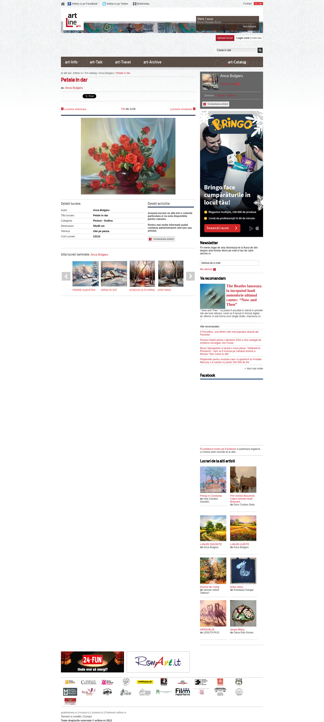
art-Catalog (237, 62)
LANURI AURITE (239, 544)
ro (256, 3)
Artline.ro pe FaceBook (84, 3)
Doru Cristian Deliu (244, 504)
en (260, 3)
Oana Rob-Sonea (243, 632)
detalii (210, 19)
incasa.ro (84, 712)
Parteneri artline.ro (115, 712)
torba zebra (236, 586)
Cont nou (256, 38)
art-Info (71, 62)
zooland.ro (97, 712)
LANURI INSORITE (211, 544)
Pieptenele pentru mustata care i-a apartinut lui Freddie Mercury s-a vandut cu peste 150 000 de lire (231, 361)
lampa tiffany (237, 629)
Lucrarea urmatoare (182, 109)
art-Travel (123, 62)
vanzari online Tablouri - (209, 591)
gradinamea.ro (69, 712)
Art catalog (91, 73)
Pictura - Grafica (226, 95)
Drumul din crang (209, 586)
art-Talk (96, 62)
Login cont (242, 38)
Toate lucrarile (229, 83)
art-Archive (152, 62)
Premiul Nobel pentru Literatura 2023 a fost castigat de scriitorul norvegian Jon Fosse (230, 341)
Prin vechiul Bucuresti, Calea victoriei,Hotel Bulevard (242, 498)
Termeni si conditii (71, 716)
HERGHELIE (207, 629)
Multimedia (143, 3)
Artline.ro (78, 73)
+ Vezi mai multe (254, 368)
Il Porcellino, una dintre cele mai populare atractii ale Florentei (229, 333)
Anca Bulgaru (106, 73)
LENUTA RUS (211, 632)
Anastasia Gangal (243, 589)
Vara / (201, 19)
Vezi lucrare (249, 26)
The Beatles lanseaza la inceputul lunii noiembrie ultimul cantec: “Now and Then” (244, 295)
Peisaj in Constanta (211, 495)
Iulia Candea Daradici (209, 500)
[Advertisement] (137, 44)
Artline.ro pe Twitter (117, 3)
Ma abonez (208, 269)
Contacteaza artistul (161, 239)
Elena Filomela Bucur (209, 22)
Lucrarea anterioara (73, 109)
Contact (247, 3)
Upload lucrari (225, 38)
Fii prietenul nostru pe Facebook (218, 449)
